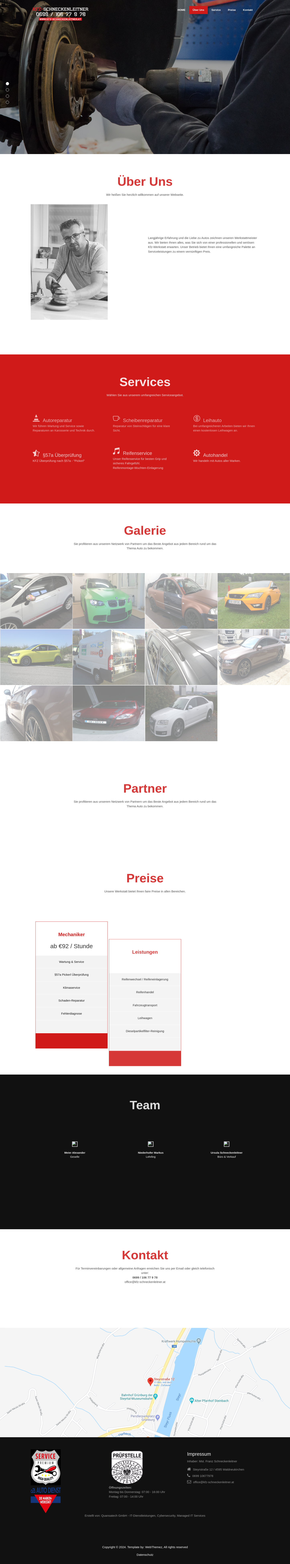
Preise (232, 9)
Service (216, 9)
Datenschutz (145, 1554)
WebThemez (153, 1547)
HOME (182, 9)
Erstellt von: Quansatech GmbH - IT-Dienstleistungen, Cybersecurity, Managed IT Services (145, 1515)
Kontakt (248, 9)
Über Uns (198, 9)
